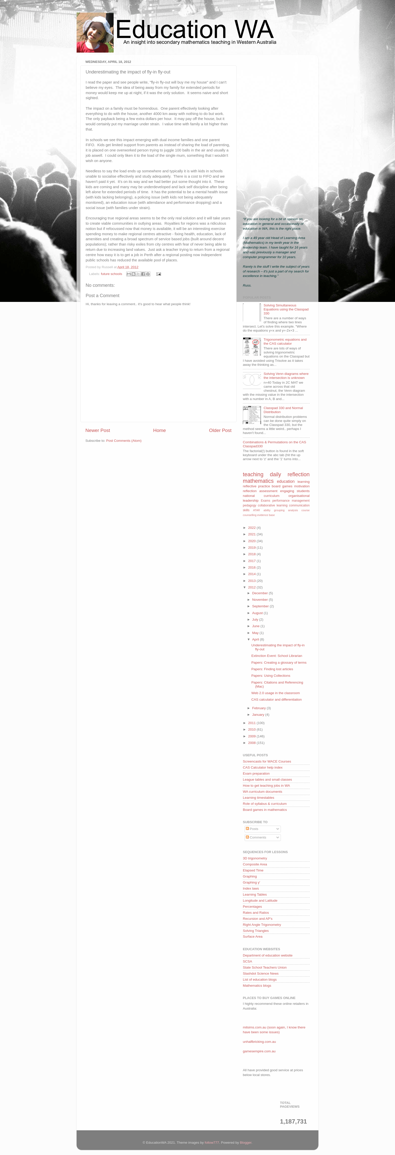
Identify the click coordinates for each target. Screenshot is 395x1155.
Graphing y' (251, 882)
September (261, 606)
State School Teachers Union (265, 967)
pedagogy (249, 505)
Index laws (251, 888)
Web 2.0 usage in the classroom (275, 693)
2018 (252, 554)
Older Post (220, 430)
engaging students (295, 491)
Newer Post (97, 430)
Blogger (245, 1142)
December (260, 593)
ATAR (256, 510)
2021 (252, 534)
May (255, 633)
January (258, 714)
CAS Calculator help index (263, 767)
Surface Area (252, 936)
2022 (252, 528)
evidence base (266, 514)
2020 (252, 541)
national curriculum (261, 496)
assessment (268, 491)
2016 (252, 567)
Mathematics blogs (257, 985)
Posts (252, 829)
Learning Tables (255, 894)
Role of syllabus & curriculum (265, 804)
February (259, 708)
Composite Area (255, 864)
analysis (293, 510)
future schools (111, 274)
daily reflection (290, 474)
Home (159, 430)
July (255, 619)
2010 (252, 729)
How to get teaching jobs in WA (266, 785)
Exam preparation (256, 773)
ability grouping (274, 510)
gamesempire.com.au (259, 1051)
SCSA (247, 961)
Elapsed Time (253, 870)
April (256, 639)
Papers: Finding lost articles (272, 669)
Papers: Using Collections (270, 676)
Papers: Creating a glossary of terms (279, 662)
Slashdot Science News (261, 973)
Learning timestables (258, 798)
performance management (291, 500)
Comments (256, 837)
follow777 (212, 1142)
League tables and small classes (267, 779)
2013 (252, 581)
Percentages (252, 906)
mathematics (258, 481)
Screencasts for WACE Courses (267, 761)
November (260, 600)
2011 (252, 723)
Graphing (250, 876)
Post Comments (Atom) (124, 441)
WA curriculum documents (262, 791)
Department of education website (267, 955)
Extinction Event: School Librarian (276, 656)
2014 (252, 574)
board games (282, 486)
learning (304, 482)
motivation (302, 486)
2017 (252, 561)
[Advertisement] (276, 133)
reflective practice (256, 486)
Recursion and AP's (257, 919)
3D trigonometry (255, 858)
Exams (265, 500)
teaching (253, 474)
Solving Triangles (256, 931)
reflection (250, 491)
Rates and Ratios (256, 912)
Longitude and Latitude (260, 900)
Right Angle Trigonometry (262, 925)
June (256, 626)
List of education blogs (260, 979)
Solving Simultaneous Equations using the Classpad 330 (286, 309)
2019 (252, 547)
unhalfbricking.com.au (259, 1042)
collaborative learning (273, 505)
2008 (252, 743)
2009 (252, 736)
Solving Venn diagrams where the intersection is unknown (286, 376)
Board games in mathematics (265, 810)
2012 (252, 587)
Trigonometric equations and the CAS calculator (285, 341)
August (258, 613)
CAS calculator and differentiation (276, 699)
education (285, 481)
